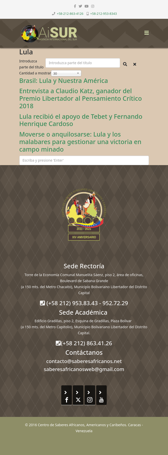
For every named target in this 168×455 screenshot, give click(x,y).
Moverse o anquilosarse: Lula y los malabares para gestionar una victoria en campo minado (80, 141)
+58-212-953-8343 (103, 14)
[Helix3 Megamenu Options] (145, 31)
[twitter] (80, 6)
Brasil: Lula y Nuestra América (63, 80)
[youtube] (87, 6)
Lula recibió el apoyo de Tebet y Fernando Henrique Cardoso (80, 120)
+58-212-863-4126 (70, 14)
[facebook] (75, 6)
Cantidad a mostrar (35, 73)
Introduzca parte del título (32, 64)
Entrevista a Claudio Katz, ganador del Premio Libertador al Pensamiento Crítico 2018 (80, 98)
